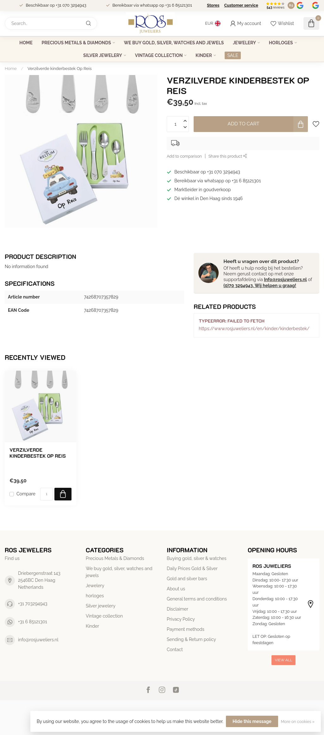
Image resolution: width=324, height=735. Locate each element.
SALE (232, 55)
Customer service (241, 5)
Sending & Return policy (191, 639)
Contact (175, 649)
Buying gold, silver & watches (197, 558)
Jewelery (244, 42)
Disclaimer (177, 609)
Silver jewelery (102, 55)
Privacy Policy (181, 619)
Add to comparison (184, 156)
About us (176, 588)
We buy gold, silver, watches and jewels (174, 42)
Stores (213, 5)
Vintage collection (159, 55)
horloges (281, 42)
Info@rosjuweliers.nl (285, 279)
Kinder (204, 55)
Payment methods (185, 629)
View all (283, 660)
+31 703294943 (32, 603)
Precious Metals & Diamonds (76, 42)
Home (26, 42)
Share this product (228, 156)
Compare (25, 494)
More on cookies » (298, 721)
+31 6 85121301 (32, 621)
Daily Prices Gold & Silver (192, 568)
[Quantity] (46, 494)
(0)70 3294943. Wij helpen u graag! (259, 285)
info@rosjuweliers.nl (38, 639)
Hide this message (252, 721)
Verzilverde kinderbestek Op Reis (60, 68)
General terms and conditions (197, 598)
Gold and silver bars (187, 578)
